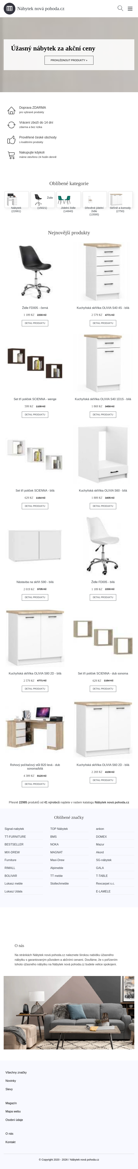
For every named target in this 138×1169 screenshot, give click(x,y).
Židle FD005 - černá (35, 307)
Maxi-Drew (57, 860)
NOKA (54, 844)
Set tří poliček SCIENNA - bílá (35, 490)
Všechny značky (16, 1072)
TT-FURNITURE (15, 836)
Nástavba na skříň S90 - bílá (35, 582)
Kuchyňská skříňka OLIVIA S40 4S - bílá (103, 307)
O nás (9, 1133)
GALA (100, 867)
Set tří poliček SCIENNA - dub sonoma (103, 673)
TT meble (56, 875)
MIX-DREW (12, 852)
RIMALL (10, 867)
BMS (53, 836)
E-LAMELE (103, 891)
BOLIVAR (11, 875)
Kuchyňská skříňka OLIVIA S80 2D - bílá (35, 673)
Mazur (100, 844)
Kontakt (10, 1142)
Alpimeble (56, 867)
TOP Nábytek (59, 828)
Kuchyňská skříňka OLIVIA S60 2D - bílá (103, 764)
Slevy (9, 1089)
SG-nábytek (103, 860)
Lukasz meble (14, 883)
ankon (100, 828)
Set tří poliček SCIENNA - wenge (35, 399)
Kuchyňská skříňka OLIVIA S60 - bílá (103, 490)
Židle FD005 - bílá (103, 582)
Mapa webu (13, 1111)
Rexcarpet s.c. (105, 883)
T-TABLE (102, 875)
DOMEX (101, 836)
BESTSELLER (14, 844)
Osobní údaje (14, 1119)
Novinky (10, 1080)
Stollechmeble (59, 883)
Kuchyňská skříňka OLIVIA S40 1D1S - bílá (103, 399)
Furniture (10, 860)
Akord (100, 852)
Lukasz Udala (13, 891)
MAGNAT (56, 852)
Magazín (11, 1103)
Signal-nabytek (14, 828)
